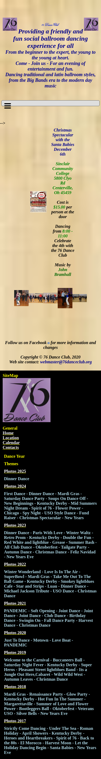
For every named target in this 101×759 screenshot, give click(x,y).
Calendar (11, 442)
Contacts (11, 447)
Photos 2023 (15, 525)
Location (11, 438)
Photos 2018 (15, 686)
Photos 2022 (15, 564)
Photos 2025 (15, 471)
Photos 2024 (15, 486)
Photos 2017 (15, 721)
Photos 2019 (15, 652)
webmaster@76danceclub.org (66, 362)
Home (8, 433)
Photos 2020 (15, 632)
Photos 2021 (15, 603)
